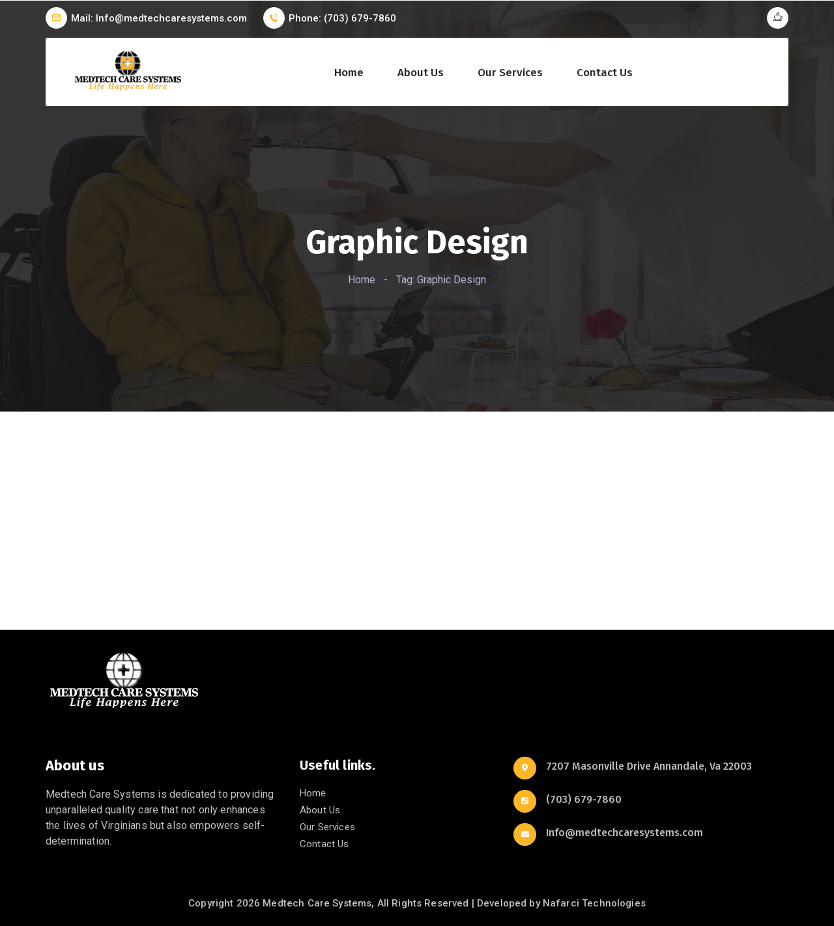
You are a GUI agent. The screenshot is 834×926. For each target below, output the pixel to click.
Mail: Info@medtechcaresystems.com (159, 18)
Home (349, 72)
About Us (420, 72)
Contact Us (605, 72)
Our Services (510, 72)
